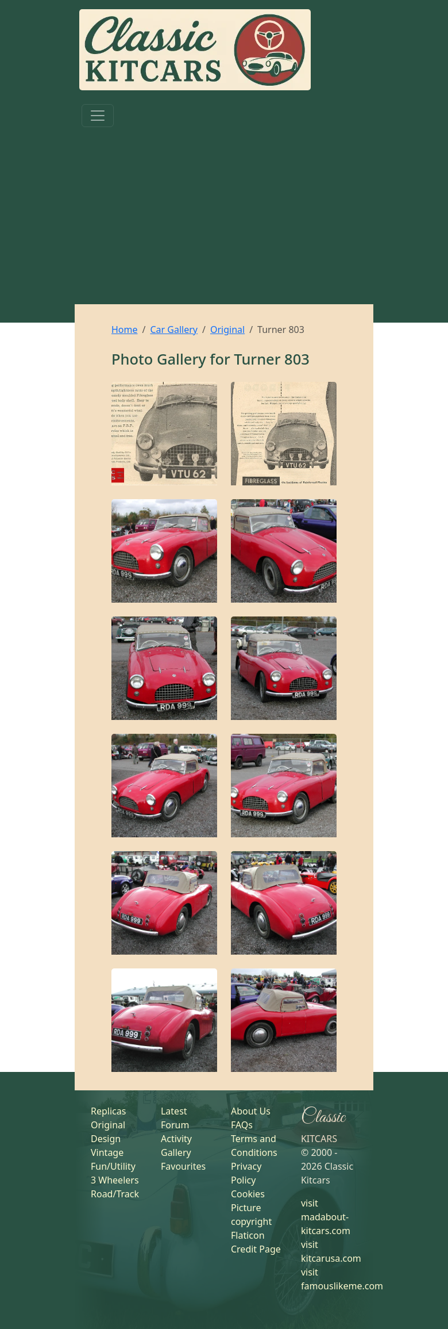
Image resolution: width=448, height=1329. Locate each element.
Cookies (248, 1194)
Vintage (107, 1152)
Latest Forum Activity (176, 1125)
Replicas (108, 1111)
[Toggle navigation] (98, 115)
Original (227, 329)
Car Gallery (174, 329)
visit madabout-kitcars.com (325, 1217)
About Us (251, 1111)
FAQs (242, 1125)
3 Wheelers (115, 1180)
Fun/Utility (113, 1166)
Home (124, 329)
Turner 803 (271, 359)
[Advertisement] (224, 217)
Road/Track (115, 1194)
